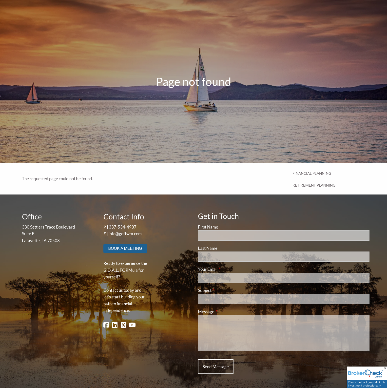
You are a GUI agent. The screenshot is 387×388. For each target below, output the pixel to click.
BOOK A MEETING (125, 248)
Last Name (207, 248)
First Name (208, 227)
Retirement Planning (313, 185)
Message (225, 311)
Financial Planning (311, 173)
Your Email (227, 269)
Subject (224, 290)
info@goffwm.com (125, 233)
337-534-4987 (122, 227)
